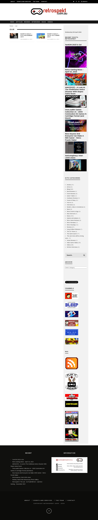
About (13, 1)
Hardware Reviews (72, 198)
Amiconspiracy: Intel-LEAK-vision (74, 157)
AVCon (68, 187)
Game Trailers (71, 196)
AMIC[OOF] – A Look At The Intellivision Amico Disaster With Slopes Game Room (75, 90)
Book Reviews (71, 191)
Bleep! (68, 189)
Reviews (27, 22)
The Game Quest (72, 233)
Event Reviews (71, 193)
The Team (36, 1)
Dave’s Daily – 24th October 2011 (53, 35)
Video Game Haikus (72, 242)
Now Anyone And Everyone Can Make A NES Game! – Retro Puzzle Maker (74, 137)
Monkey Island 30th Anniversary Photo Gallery (25, 479)
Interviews (36, 22)
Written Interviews (72, 247)
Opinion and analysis (72, 218)
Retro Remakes (71, 222)
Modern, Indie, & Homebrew (75, 207)
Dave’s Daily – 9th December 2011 (26, 35)
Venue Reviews (71, 240)
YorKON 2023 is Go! (73, 45)
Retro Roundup (71, 225)
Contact (44, 1)
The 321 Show (71, 231)
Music (44, 22)
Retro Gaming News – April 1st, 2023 (74, 71)
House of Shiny (71, 200)
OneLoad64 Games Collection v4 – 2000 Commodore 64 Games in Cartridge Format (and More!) (76, 114)
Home (11, 26)
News (12, 22)
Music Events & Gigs (72, 211)
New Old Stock (71, 213)
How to (69, 202)
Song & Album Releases (73, 229)
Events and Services (24, 1)
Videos (50, 22)
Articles (19, 22)
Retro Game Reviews (73, 220)
